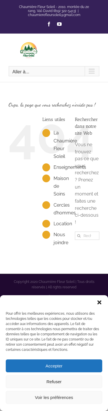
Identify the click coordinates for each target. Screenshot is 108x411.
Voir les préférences (54, 397)
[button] (99, 302)
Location (63, 223)
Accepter (54, 365)
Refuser (54, 381)
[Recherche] (79, 236)
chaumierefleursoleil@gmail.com (54, 15)
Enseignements (70, 167)
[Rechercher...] (87, 236)
